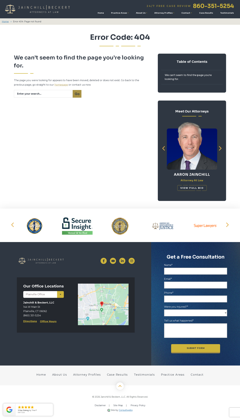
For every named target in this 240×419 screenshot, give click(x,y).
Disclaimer (100, 405)
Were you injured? (176, 306)
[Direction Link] (103, 285)
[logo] (53, 260)
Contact (186, 13)
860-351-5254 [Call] (190, 6)
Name (168, 264)
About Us (141, 13)
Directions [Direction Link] (30, 321)
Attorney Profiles (163, 13)
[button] (163, 148)
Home (101, 13)
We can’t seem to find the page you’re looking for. (188, 77)
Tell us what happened (179, 320)
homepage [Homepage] (61, 84)
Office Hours (48, 321)
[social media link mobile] (104, 260)
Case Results (206, 13)
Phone (168, 292)
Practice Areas (119, 13)
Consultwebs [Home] (126, 409)
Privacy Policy (138, 405)
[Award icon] (34, 226)
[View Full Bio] (192, 188)
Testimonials (227, 13)
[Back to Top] (120, 386)
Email (168, 278)
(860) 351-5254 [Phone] (32, 315)
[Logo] (37, 9)
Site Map (118, 405)
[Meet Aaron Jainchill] (192, 123)
